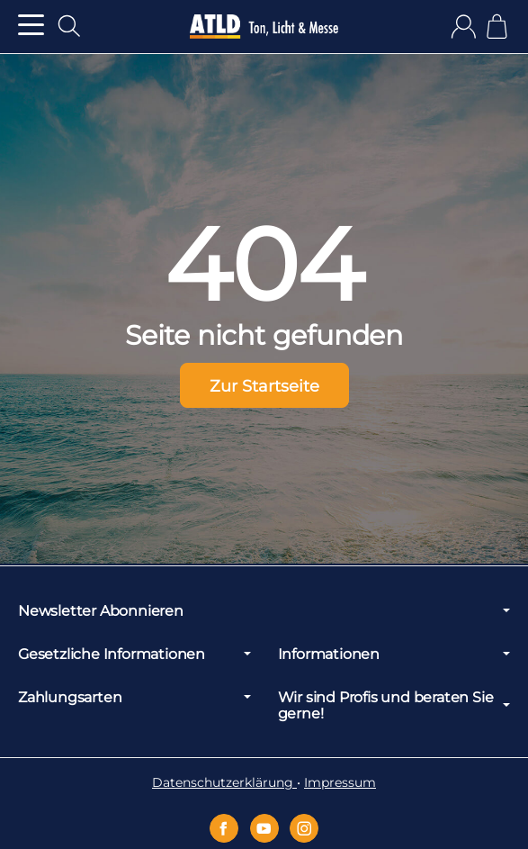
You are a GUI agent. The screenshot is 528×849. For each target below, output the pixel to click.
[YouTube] (264, 828)
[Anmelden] (464, 27)
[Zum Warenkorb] (497, 27)
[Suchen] (69, 26)
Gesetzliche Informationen (134, 654)
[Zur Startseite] (263, 27)
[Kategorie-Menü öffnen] (31, 25)
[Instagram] (304, 828)
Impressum (340, 782)
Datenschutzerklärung (224, 782)
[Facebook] (224, 828)
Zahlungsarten (134, 697)
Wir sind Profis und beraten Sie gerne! (394, 705)
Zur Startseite (264, 385)
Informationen (394, 654)
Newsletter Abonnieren (264, 610)
